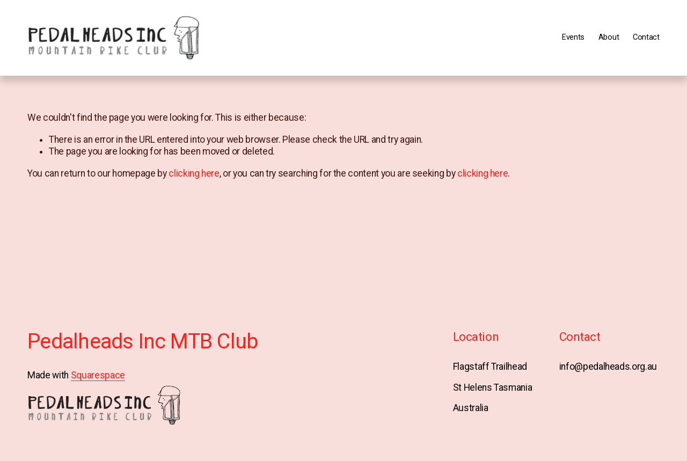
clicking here (194, 173)
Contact (646, 37)
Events (573, 37)
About (608, 37)
